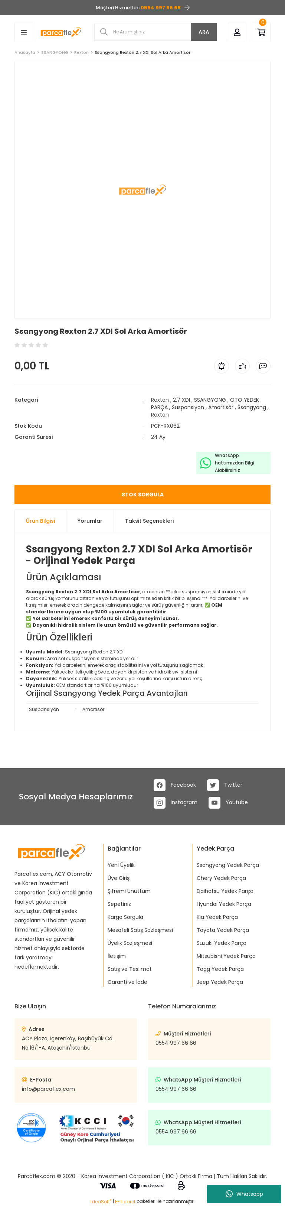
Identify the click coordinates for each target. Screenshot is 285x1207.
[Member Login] (237, 32)
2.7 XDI (181, 400)
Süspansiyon (188, 407)
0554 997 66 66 (175, 1043)
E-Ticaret (125, 1201)
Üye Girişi (119, 878)
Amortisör (220, 407)
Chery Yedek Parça (221, 878)
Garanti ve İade (127, 982)
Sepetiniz (119, 904)
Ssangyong (252, 407)
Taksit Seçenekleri (149, 521)
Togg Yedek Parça (220, 969)
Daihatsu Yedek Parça (225, 891)
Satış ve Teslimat (130, 969)
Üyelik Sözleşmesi (130, 943)
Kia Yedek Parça (217, 917)
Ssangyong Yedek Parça (228, 865)
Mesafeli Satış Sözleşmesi (140, 930)
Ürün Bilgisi (40, 521)
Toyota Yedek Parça (223, 930)
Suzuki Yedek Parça (221, 943)
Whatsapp (244, 1194)
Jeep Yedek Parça (220, 982)
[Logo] (61, 31)
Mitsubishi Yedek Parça (226, 956)
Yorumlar (90, 521)
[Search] (155, 32)
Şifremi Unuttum (129, 891)
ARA (204, 32)
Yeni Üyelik (121, 865)
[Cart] (261, 32)
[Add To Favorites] (15, 322)
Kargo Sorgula (125, 917)
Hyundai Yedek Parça (224, 904)
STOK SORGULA (143, 494)
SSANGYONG (210, 400)
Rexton (160, 400)
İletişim (117, 956)
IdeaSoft (101, 1201)
